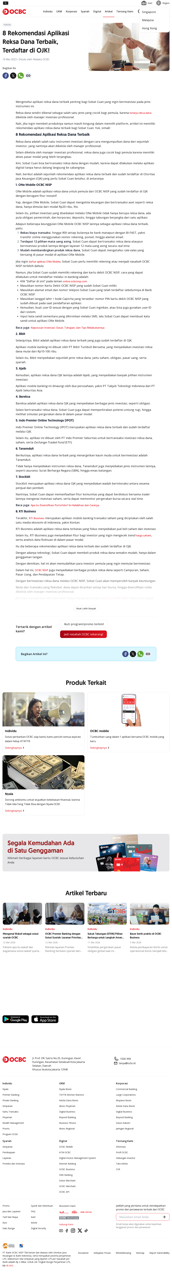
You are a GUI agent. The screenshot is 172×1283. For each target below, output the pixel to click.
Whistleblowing (123, 1252)
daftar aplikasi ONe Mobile (44, 261)
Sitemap (140, 1252)
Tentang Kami (124, 11)
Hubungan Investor (125, 1158)
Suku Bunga (9, 1228)
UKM (59, 11)
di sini (9, 1265)
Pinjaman (7, 1117)
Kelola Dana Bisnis (68, 1100)
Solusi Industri (123, 1122)
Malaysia (148, 20)
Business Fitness (67, 1122)
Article (34, 1222)
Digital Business (67, 1111)
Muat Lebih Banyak (86, 608)
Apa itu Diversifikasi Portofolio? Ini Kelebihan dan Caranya (65, 505)
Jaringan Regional (125, 1128)
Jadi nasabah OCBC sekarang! (83, 634)
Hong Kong (149, 28)
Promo (6, 1128)
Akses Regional (67, 1128)
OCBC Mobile (66, 1146)
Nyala (5, 1089)
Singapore (149, 12)
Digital (97, 11)
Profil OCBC (122, 1152)
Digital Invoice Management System (77, 1158)
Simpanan (8, 1106)
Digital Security (38, 1228)
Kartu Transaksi (10, 1111)
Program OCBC (10, 1134)
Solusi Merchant (67, 1180)
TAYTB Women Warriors (71, 1094)
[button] (164, 1217)
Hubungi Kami (66, 1224)
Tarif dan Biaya (10, 1217)
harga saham (143, 535)
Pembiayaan (9, 1152)
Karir (33, 1217)
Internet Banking (67, 1163)
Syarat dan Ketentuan (42, 1205)
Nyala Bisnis (65, 1089)
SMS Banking (66, 1174)
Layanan (7, 1158)
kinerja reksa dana (140, 113)
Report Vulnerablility (159, 1252)
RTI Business (36, 518)
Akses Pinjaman (67, 1106)
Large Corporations (126, 1094)
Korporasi (71, 11)
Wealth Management (13, 1122)
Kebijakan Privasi (102, 1252)
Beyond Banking (67, 1117)
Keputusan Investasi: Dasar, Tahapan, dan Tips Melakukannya (67, 327)
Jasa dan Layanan (11, 1211)
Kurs (5, 1222)
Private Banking (10, 1100)
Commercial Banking (126, 1089)
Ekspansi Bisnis (123, 1100)
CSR (118, 1169)
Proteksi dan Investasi (14, 1163)
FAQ (33, 1211)
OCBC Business (67, 1169)
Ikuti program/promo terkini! (84, 624)
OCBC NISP (41, 570)
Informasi (121, 1146)
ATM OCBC (65, 1152)
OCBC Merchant (67, 1186)
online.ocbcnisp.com (75, 281)
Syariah (85, 11)
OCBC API (64, 1191)
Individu (48, 11)
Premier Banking (11, 1094)
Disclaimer (83, 1252)
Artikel (109, 11)
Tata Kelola (122, 1163)
